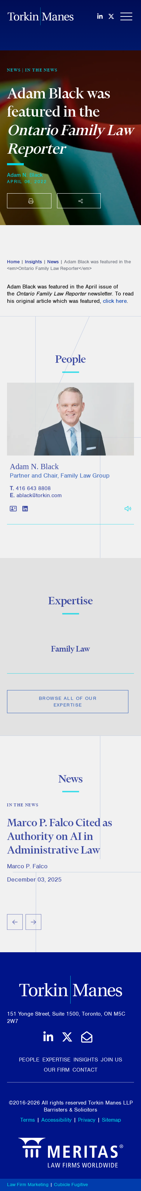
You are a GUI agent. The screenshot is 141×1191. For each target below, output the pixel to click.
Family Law (70, 650)
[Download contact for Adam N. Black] (13, 511)
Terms (27, 1119)
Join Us (111, 1059)
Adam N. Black (25, 175)
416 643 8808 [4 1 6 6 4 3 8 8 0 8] (33, 490)
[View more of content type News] (14, 70)
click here (115, 301)
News (53, 262)
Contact (85, 1069)
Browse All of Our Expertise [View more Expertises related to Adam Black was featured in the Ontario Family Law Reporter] (68, 703)
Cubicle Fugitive (71, 1184)
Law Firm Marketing (28, 1184)
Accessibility (56, 1119)
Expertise (56, 1059)
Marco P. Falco (27, 868)
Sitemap (111, 1119)
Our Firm (57, 1069)
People (29, 1059)
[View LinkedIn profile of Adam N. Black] (25, 511)
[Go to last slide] (15, 924)
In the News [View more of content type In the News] (41, 70)
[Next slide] (33, 924)
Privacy (87, 1119)
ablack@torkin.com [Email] (39, 497)
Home (13, 262)
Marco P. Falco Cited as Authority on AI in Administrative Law (59, 838)
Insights (33, 262)
